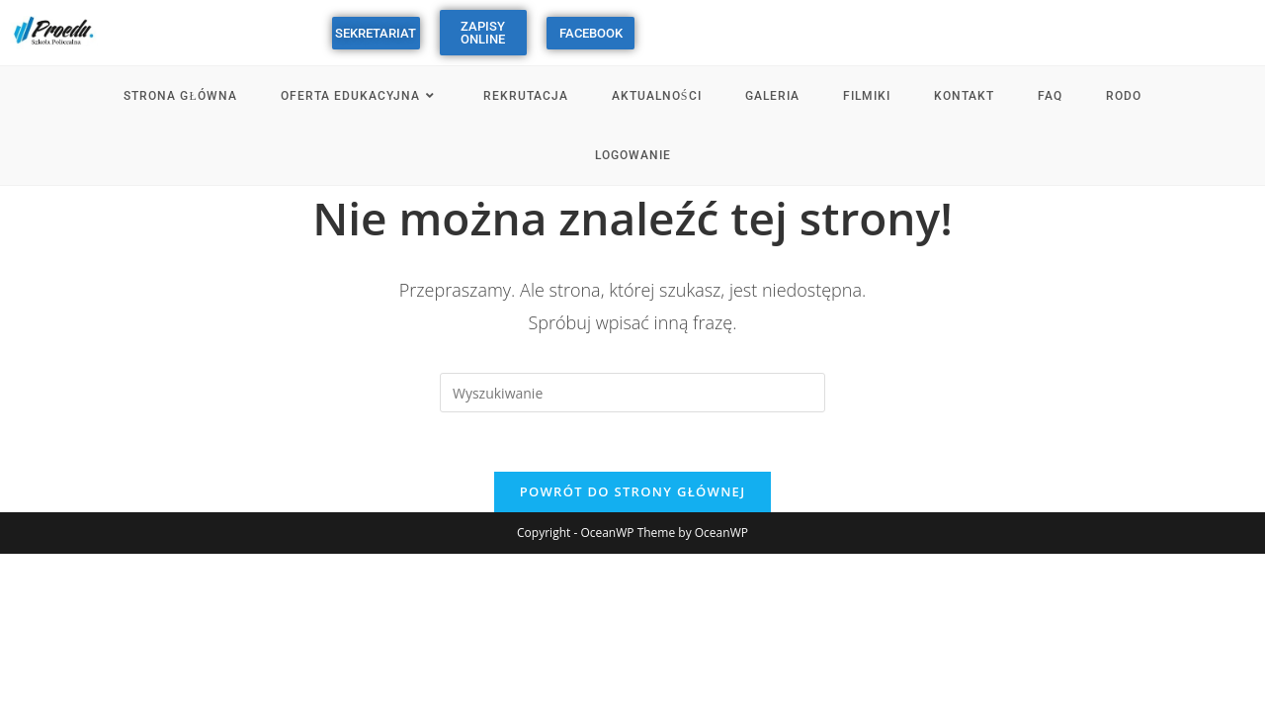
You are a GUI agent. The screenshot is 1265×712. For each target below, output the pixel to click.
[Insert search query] (632, 392)
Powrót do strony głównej (633, 491)
